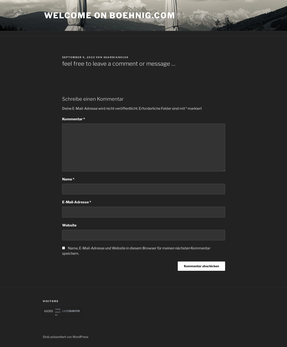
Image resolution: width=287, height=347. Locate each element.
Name (68, 179)
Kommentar (73, 119)
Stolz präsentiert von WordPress (65, 337)
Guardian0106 (116, 57)
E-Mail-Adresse (76, 202)
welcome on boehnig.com (110, 15)
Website (69, 225)
